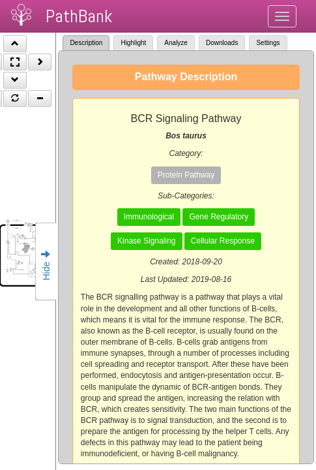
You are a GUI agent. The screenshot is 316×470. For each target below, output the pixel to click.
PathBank (79, 16)
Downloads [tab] (222, 42)
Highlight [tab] (133, 42)
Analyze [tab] (176, 42)
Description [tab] (86, 42)
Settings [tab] (268, 42)
